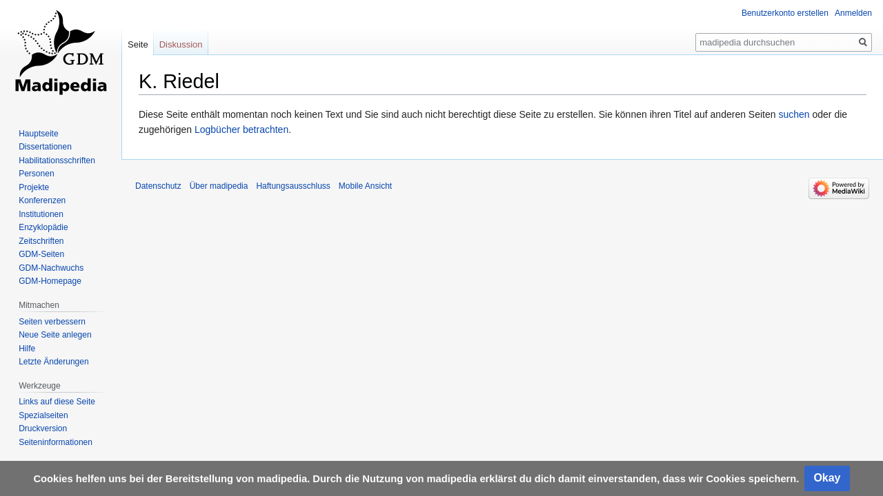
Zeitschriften (41, 241)
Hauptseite (38, 133)
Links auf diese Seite (57, 401)
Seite (138, 44)
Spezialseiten (43, 415)
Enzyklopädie (43, 227)
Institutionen (41, 214)
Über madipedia (219, 186)
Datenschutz (158, 186)
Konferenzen (42, 200)
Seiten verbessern (52, 322)
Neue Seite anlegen (55, 335)
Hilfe (27, 348)
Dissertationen (45, 147)
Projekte (34, 187)
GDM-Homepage (50, 281)
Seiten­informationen (55, 442)
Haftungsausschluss (293, 186)
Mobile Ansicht (365, 186)
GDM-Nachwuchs (51, 268)
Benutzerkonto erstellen (785, 13)
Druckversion (43, 428)
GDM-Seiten (41, 254)
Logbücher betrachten (241, 129)
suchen (793, 114)
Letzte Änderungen (53, 361)
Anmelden (853, 13)
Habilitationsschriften (57, 160)
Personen (36, 173)
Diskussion (181, 44)
